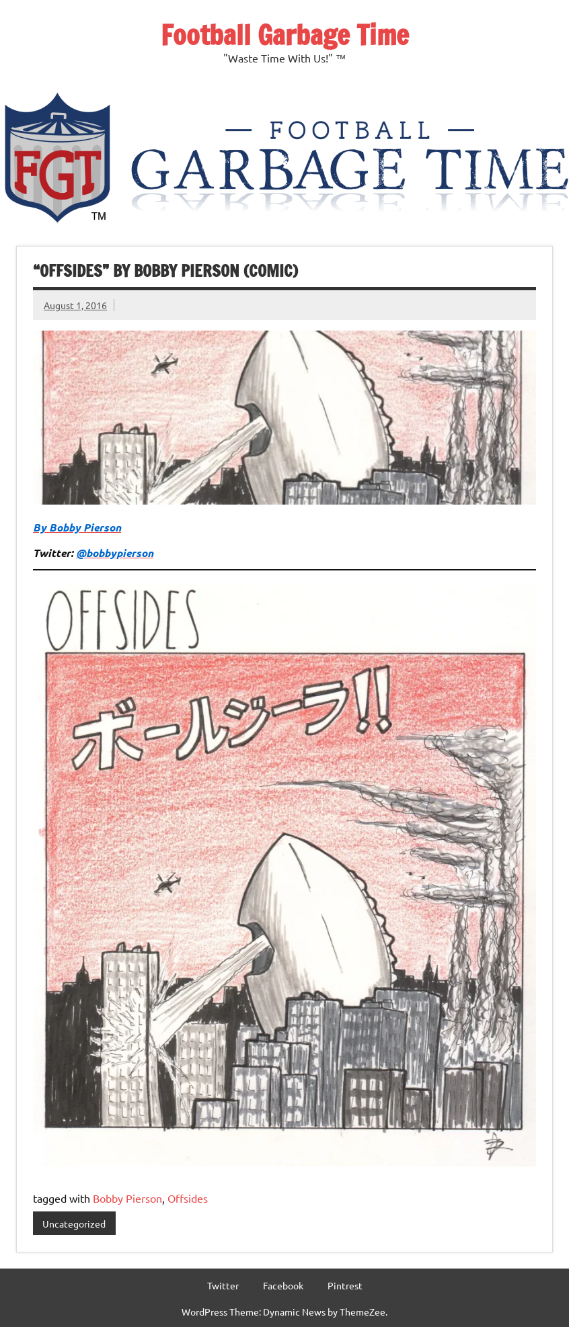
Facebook (283, 1285)
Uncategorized (74, 1223)
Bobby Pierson (127, 1198)
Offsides (187, 1198)
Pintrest (345, 1285)
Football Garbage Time (285, 34)
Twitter (223, 1285)
